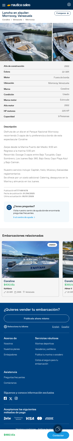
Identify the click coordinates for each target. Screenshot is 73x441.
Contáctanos (10, 382)
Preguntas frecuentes (14, 377)
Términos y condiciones (26, 429)
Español (65, 326)
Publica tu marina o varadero (49, 354)
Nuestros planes (12, 349)
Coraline (6, 19)
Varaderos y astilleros (45, 349)
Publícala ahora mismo (36, 318)
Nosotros (8, 343)
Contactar (58, 435)
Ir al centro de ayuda (24, 217)
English (55, 326)
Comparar (62, 13)
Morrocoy (30, 19)
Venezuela (17, 19)
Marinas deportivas (44, 343)
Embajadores (10, 354)
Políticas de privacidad (47, 429)
